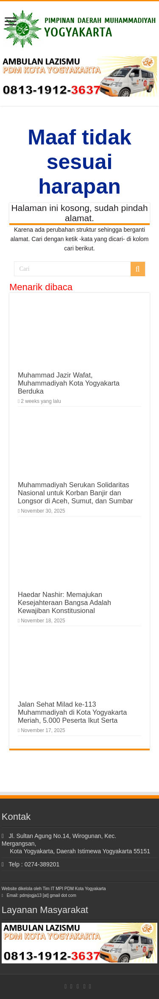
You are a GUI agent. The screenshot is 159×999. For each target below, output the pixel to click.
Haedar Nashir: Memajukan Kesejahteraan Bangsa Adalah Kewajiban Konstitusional (64, 602)
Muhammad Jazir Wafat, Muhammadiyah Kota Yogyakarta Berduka (69, 383)
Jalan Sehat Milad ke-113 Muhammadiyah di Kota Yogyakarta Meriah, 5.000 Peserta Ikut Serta (72, 712)
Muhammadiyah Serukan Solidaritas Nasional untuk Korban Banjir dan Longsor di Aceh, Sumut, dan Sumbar (75, 493)
